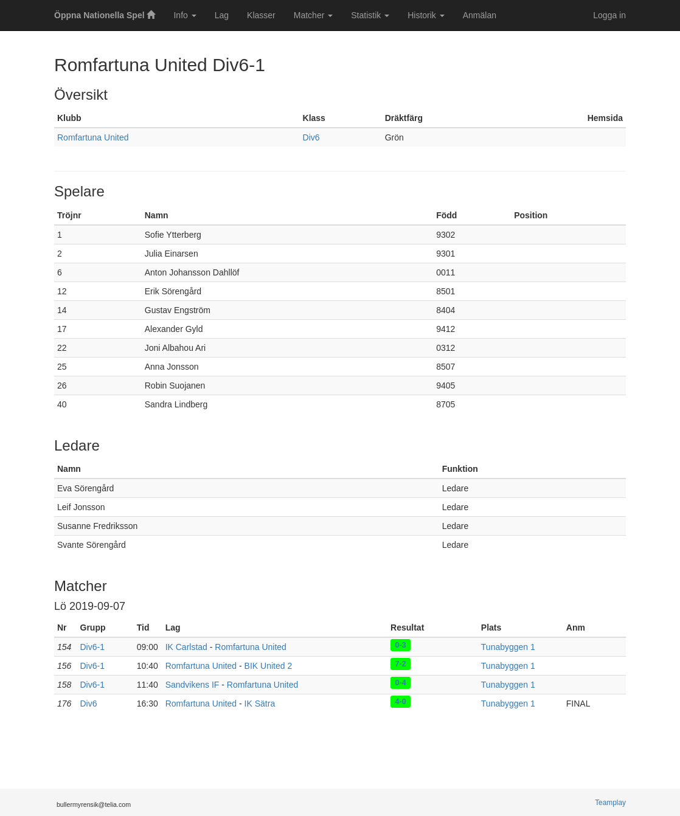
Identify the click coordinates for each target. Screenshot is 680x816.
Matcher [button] (313, 15)
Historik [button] (426, 15)
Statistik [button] (370, 15)
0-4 (400, 682)
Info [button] (184, 15)
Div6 (311, 137)
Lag (222, 15)
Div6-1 (92, 647)
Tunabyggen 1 (508, 647)
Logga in (609, 15)
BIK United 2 (269, 666)
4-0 (400, 701)
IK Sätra (260, 703)
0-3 (400, 644)
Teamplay (610, 802)
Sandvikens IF (192, 685)
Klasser (261, 15)
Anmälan (479, 15)
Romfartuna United (93, 137)
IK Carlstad (186, 647)
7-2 (400, 663)
